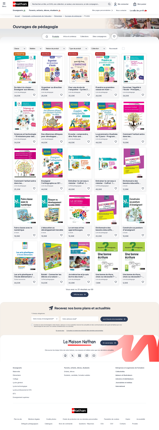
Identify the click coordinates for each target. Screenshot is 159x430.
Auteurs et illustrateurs (124, 375)
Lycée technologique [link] (20, 386)
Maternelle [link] (16, 371)
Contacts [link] (123, 424)
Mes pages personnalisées (102, 10)
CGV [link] (111, 424)
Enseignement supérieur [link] (21, 397)
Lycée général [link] (18, 382)
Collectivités (120, 371)
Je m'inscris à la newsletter (113, 319)
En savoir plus (60, 330)
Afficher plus (78, 294)
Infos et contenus (69, 36)
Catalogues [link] (48, 424)
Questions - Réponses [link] (86, 424)
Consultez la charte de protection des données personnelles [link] (84, 330)
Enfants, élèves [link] (69, 371)
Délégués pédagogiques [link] (29, 424)
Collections (84, 36)
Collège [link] (15, 379)
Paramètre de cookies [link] (111, 419)
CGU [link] (102, 424)
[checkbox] (32, 325)
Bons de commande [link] (65, 424)
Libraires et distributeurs (125, 379)
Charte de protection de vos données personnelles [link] (80, 419)
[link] (65, 355)
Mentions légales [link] (34, 419)
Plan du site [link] (18, 419)
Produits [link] (135, 424)
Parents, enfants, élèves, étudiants (77, 368)
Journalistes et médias (124, 382)
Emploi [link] (128, 419)
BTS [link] (14, 393)
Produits (55, 36)
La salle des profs (138, 10)
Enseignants (17, 368)
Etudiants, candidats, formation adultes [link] (77, 375)
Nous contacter (121, 10)
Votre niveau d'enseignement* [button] (43, 319)
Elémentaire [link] (17, 375)
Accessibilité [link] (141, 419)
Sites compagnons (99, 36)
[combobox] (20, 48)
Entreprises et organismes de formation (130, 368)
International (120, 386)
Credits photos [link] (51, 419)
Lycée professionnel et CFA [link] (22, 390)
